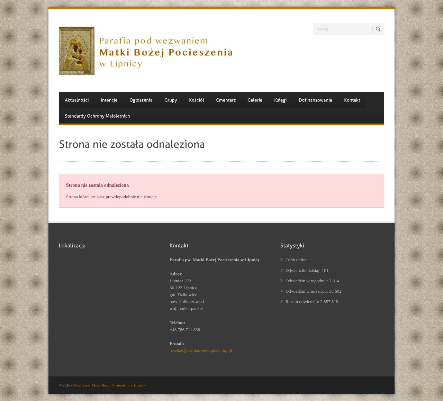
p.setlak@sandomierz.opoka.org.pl (201, 350)
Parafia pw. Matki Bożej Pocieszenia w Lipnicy (109, 385)
